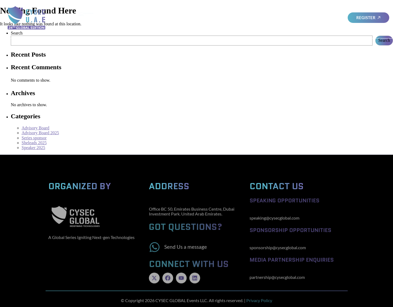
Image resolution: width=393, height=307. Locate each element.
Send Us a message (185, 251)
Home (141, 17)
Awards (273, 17)
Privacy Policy (259, 302)
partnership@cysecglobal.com (277, 281)
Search (384, 40)
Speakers (198, 17)
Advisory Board (168, 17)
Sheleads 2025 (34, 142)
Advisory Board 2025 (40, 132)
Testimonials (327, 17)
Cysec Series (297, 17)
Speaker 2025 (33, 147)
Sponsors (248, 17)
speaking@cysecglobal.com (274, 221)
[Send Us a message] (154, 251)
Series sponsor (34, 138)
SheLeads (221, 17)
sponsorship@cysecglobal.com (278, 251)
